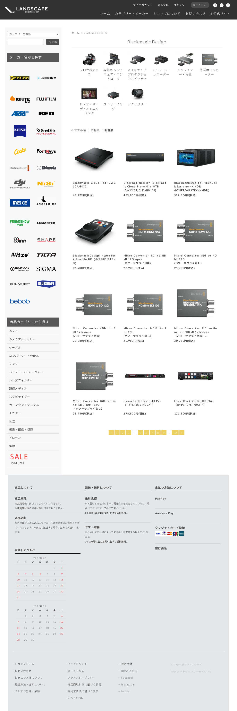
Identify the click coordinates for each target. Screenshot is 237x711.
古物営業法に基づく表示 (83, 691)
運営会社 (127, 663)
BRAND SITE (129, 670)
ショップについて (167, 13)
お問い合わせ (195, 13)
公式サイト (220, 13)
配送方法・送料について (30, 684)
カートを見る (76, 670)
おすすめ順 (78, 130)
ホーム (105, 13)
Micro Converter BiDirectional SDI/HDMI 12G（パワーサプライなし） (94, 404)
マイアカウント (143, 5)
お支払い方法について (29, 677)
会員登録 (163, 5)
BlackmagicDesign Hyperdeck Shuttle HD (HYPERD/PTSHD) (94, 259)
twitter (125, 691)
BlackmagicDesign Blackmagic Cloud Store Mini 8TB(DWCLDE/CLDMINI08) (144, 186)
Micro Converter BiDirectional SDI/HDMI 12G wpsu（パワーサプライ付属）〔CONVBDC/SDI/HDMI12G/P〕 (195, 336)
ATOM (80, 698)
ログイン (179, 5)
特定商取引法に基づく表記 (84, 684)
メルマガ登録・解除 (27, 691)
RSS (70, 698)
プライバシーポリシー (82, 677)
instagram (128, 684)
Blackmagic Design (96, 32)
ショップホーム (24, 663)
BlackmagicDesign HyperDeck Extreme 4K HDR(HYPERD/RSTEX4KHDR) (195, 186)
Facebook (127, 677)
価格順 (95, 130)
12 (175, 432)
